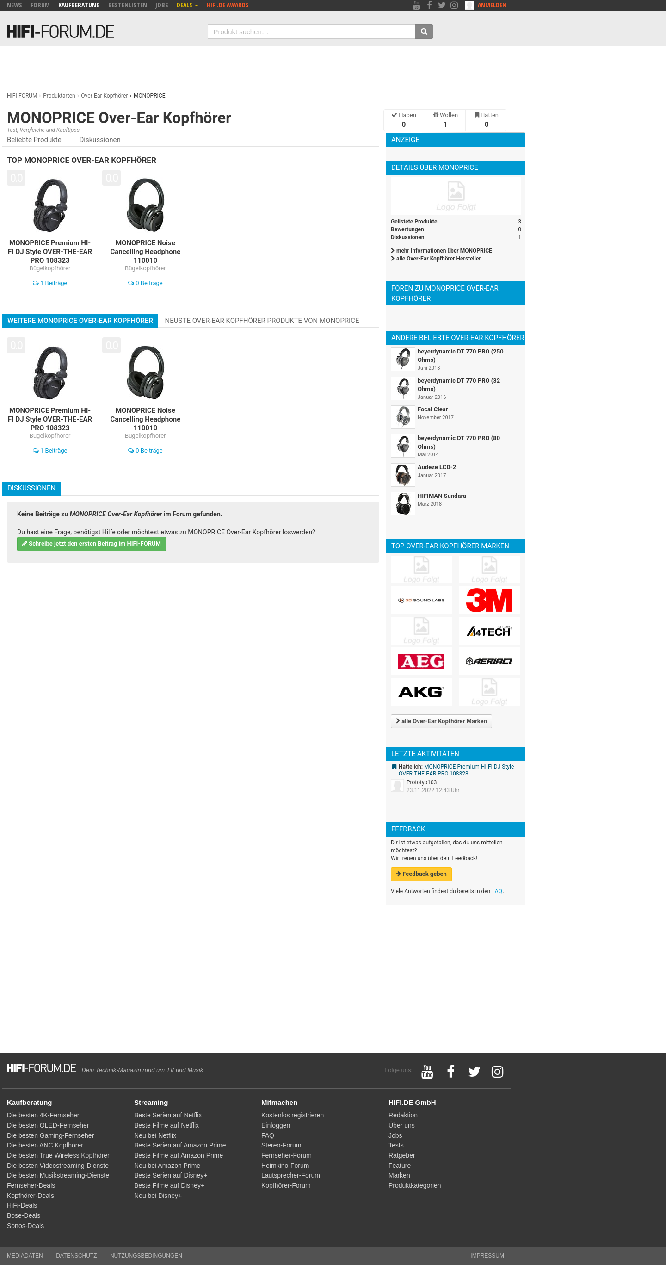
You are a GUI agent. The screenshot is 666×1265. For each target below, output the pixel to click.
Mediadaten (25, 1256)
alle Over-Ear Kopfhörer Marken (441, 721)
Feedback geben (421, 873)
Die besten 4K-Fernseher (43, 1115)
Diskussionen (99, 140)
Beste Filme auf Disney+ (169, 1185)
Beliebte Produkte (34, 140)
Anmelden (492, 4)
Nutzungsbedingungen (146, 1256)
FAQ (497, 891)
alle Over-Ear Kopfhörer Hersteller (436, 258)
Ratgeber (401, 1155)
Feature (399, 1165)
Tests (396, 1145)
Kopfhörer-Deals (30, 1195)
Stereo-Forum (281, 1145)
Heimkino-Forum (285, 1165)
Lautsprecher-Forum (290, 1175)
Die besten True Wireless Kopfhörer (58, 1155)
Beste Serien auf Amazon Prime (180, 1145)
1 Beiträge (50, 282)
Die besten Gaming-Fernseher (50, 1135)
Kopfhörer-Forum (286, 1185)
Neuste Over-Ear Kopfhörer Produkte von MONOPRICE (262, 320)
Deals (187, 4)
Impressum (487, 1256)
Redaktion (403, 1115)
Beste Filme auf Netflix (166, 1125)
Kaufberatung (79, 4)
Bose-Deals (23, 1215)
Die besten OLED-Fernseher (48, 1125)
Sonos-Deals (25, 1225)
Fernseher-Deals (31, 1185)
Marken (399, 1175)
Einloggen (275, 1125)
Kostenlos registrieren (292, 1115)
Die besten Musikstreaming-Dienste (58, 1175)
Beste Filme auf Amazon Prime (178, 1155)
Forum (40, 4)
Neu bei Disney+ (158, 1195)
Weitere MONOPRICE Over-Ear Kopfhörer (80, 320)
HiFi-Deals (22, 1205)
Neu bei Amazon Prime (167, 1165)
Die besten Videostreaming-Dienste (58, 1165)
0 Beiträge (145, 282)
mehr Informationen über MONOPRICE (441, 251)
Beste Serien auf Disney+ (170, 1175)
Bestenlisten (127, 4)
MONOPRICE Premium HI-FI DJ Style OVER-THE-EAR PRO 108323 (456, 770)
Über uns (401, 1125)
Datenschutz (76, 1256)
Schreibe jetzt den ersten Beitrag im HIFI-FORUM (91, 543)
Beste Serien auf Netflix (168, 1115)
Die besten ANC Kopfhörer (45, 1145)
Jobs (161, 4)
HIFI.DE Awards (228, 4)
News (14, 4)
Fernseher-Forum (286, 1155)
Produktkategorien (414, 1185)
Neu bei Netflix (155, 1135)
